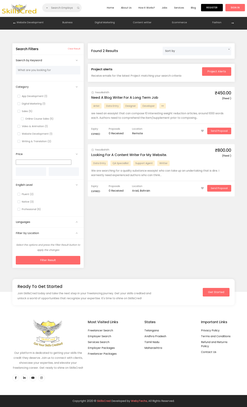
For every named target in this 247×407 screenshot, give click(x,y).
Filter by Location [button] (27, 233)
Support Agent (144, 163)
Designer (130, 106)
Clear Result (74, 48)
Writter (163, 163)
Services (179, 7)
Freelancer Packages (102, 354)
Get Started (216, 292)
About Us (126, 7)
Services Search (98, 342)
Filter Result (48, 260)
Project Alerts (216, 71)
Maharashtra (153, 348)
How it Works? (146, 7)
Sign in (235, 7)
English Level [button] (24, 185)
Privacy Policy (210, 330)
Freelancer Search (100, 330)
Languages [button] (23, 222)
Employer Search (99, 336)
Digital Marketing (105, 22)
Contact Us (208, 352)
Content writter (142, 22)
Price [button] (19, 154)
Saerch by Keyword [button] (29, 60)
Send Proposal (219, 131)
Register (211, 7)
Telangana (151, 330)
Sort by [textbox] (170, 51)
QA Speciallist (121, 163)
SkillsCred (104, 401)
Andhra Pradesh (155, 336)
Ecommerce (179, 22)
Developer (149, 106)
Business (67, 22)
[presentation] (14, 23)
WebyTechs (139, 401)
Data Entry (112, 106)
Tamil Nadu (151, 342)
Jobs (164, 7)
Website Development (30, 22)
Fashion (216, 22)
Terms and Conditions (216, 336)
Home (110, 7)
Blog (193, 7)
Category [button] (22, 87)
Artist (96, 106)
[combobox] (197, 51)
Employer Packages (101, 348)
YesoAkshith (100, 92)
